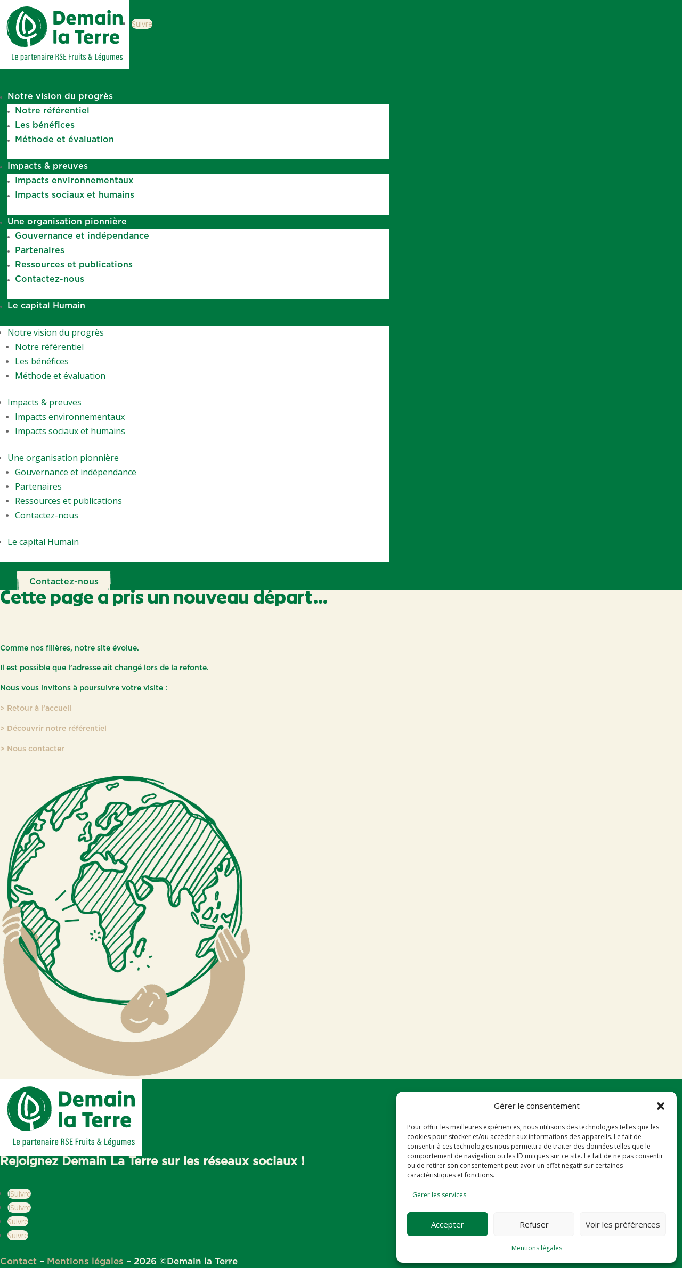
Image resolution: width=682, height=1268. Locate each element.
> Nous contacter (32, 749)
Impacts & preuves (47, 166)
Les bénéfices (45, 125)
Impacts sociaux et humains (74, 195)
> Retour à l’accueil (35, 708)
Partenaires (39, 250)
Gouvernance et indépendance (82, 236)
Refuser (534, 1224)
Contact (18, 1261)
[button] (660, 1106)
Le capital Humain (46, 306)
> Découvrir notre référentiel (53, 729)
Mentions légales (537, 1248)
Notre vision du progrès (60, 96)
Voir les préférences (623, 1224)
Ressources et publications (74, 265)
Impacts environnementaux (74, 180)
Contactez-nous (49, 279)
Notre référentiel (52, 111)
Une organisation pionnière (67, 221)
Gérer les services (439, 1194)
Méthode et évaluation (64, 139)
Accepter (447, 1224)
